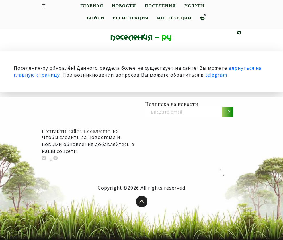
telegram (216, 75)
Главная (91, 5)
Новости (124, 5)
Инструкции (174, 18)
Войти (95, 18)
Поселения (160, 5)
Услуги (194, 5)
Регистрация (130, 18)
